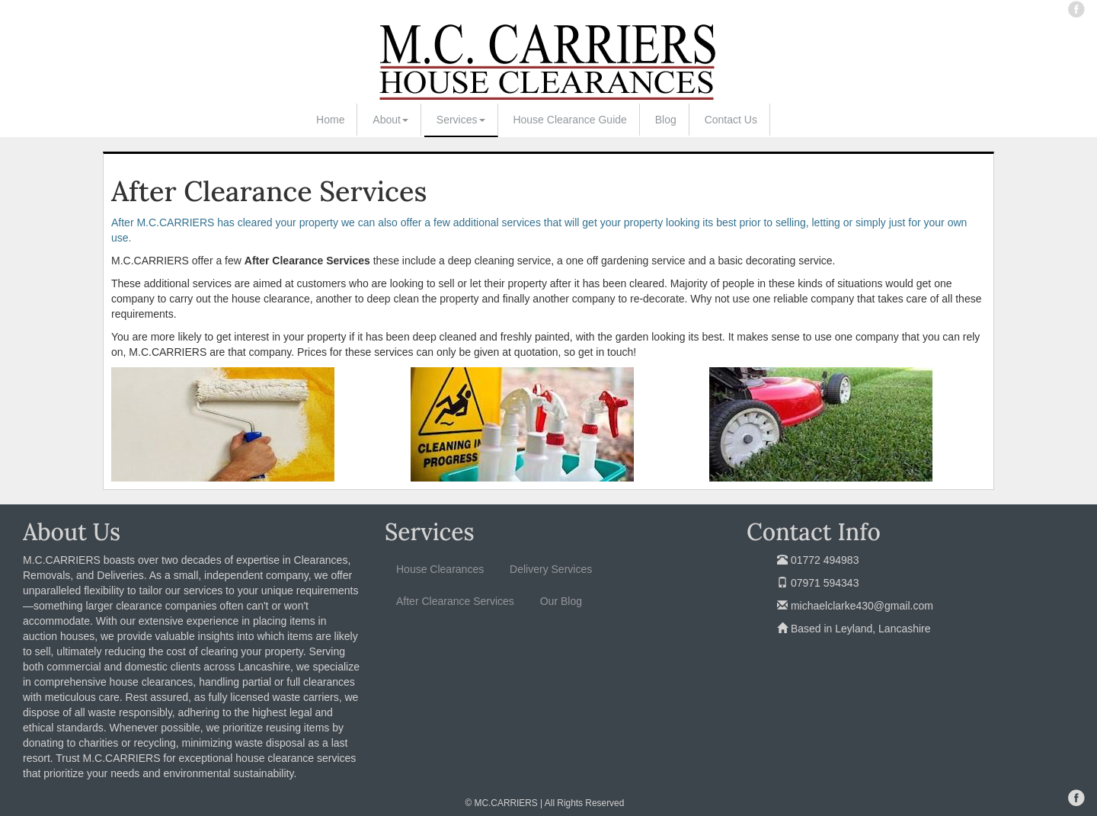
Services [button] (461, 120)
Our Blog (561, 601)
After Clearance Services (455, 601)
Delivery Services (551, 569)
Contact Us (731, 120)
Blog (665, 120)
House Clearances (440, 569)
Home (330, 120)
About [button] (390, 120)
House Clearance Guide (569, 120)
